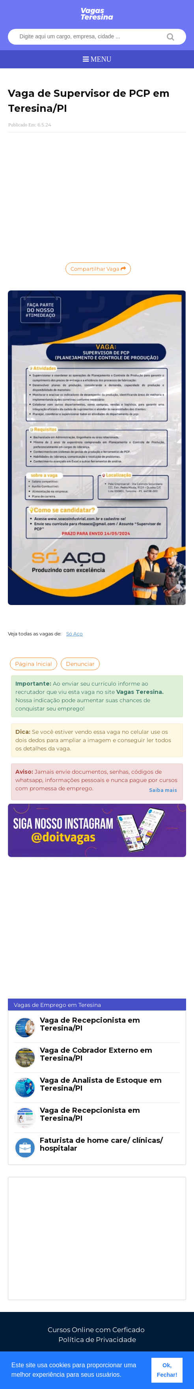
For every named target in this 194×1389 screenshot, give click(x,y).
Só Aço (74, 634)
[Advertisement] (97, 195)
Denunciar (80, 663)
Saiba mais (163, 790)
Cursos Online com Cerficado (96, 1330)
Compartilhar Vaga (98, 269)
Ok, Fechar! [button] (167, 1370)
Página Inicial (33, 663)
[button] (124, 1375)
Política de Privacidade (97, 1340)
